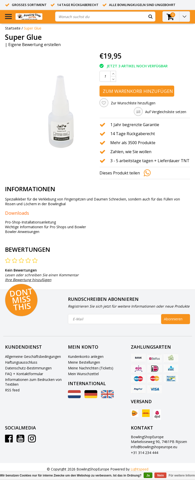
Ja (148, 475)
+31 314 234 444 (144, 452)
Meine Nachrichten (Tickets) (90, 368)
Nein (160, 475)
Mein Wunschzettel (83, 373)
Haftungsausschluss (21, 362)
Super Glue (32, 28)
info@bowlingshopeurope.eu (154, 446)
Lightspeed (139, 469)
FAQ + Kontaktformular (24, 373)
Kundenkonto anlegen (86, 356)
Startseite (13, 28)
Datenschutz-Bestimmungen (28, 368)
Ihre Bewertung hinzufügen (28, 279)
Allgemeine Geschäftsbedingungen (33, 356)
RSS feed (12, 390)
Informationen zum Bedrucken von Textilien (33, 382)
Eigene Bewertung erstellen (34, 44)
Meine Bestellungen (84, 362)
